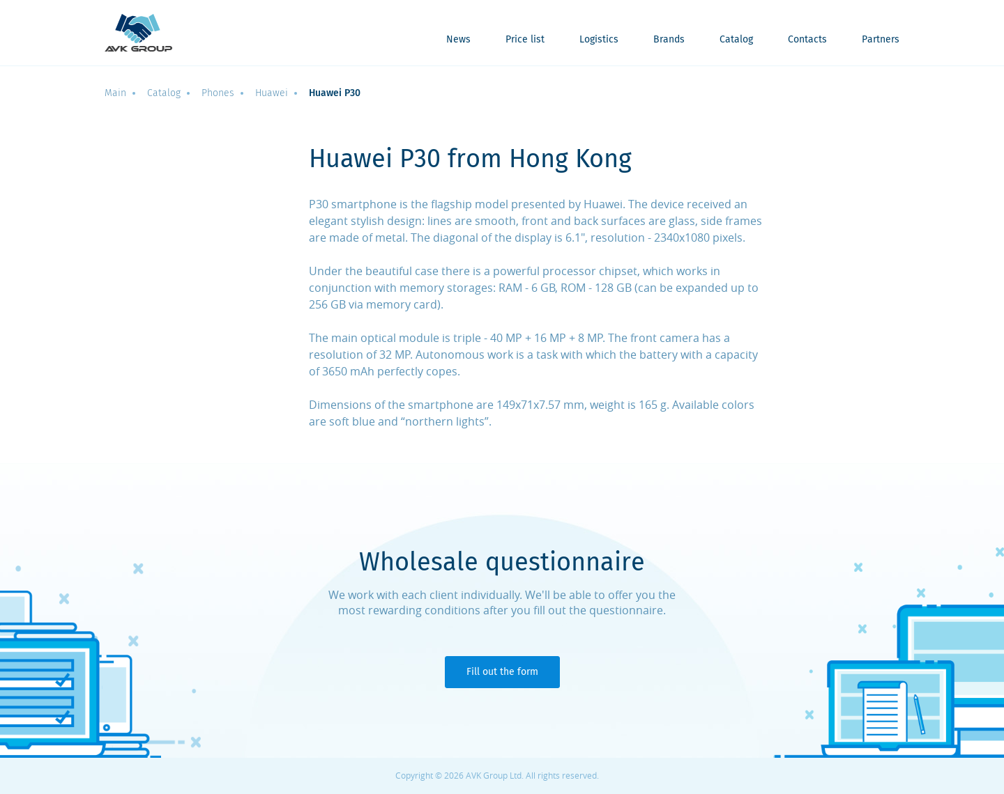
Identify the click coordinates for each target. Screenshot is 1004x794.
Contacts (807, 40)
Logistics (598, 40)
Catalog (736, 40)
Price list (525, 40)
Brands (669, 40)
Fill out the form (502, 672)
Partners (880, 40)
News (458, 40)
